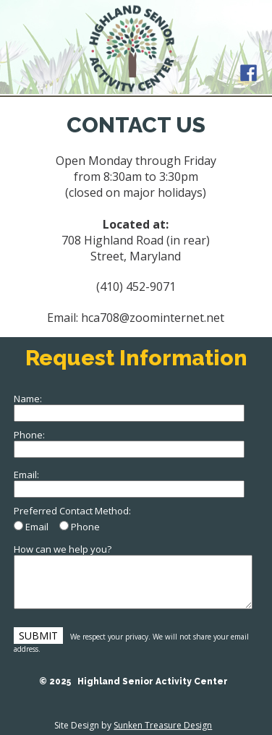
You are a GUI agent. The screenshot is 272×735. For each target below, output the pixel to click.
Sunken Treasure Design (163, 725)
